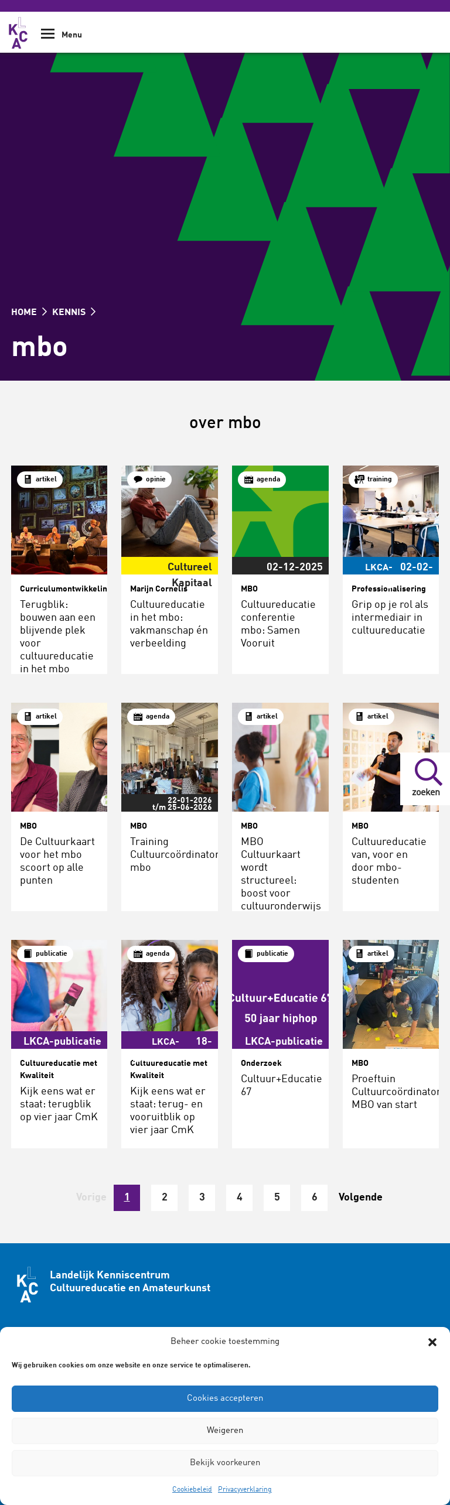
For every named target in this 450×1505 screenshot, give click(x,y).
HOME (29, 312)
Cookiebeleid (192, 1489)
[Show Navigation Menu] (47, 38)
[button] (432, 1342)
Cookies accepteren (225, 1398)
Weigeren (225, 1431)
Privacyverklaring (245, 1489)
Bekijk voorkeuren (225, 1463)
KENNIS (74, 312)
